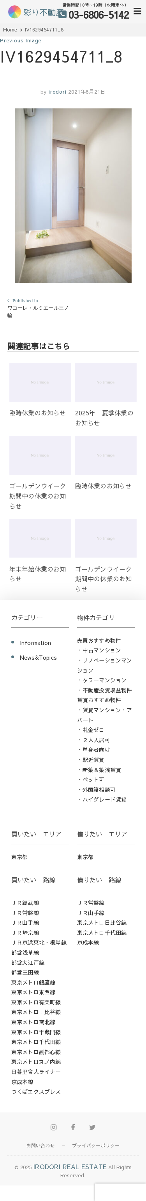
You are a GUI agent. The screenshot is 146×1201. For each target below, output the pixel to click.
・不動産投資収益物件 (104, 690)
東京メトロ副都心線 (36, 1052)
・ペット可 (91, 779)
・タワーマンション (102, 680)
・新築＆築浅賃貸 (99, 770)
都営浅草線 (25, 952)
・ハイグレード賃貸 (102, 799)
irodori (56, 91)
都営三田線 (25, 972)
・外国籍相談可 (96, 789)
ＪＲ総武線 (25, 902)
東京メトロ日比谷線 (36, 1012)
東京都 (19, 857)
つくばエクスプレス (36, 1091)
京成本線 (22, 1082)
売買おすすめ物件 (99, 640)
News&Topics (38, 657)
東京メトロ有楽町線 (36, 1002)
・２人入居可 (93, 740)
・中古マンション (99, 650)
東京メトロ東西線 (33, 992)
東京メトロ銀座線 (33, 982)
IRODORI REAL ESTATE (70, 1166)
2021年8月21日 (87, 91)
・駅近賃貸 (91, 759)
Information (35, 643)
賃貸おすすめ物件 (99, 700)
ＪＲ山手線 (25, 922)
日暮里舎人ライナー (36, 1071)
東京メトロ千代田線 (36, 1042)
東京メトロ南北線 (33, 1022)
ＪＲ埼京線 (25, 932)
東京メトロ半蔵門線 (36, 1032)
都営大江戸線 (27, 962)
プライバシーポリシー (96, 1145)
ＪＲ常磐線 (25, 913)
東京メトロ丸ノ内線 (36, 1061)
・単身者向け (93, 749)
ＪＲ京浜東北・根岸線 (39, 942)
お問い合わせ (40, 1145)
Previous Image (21, 40)
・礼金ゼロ (91, 730)
